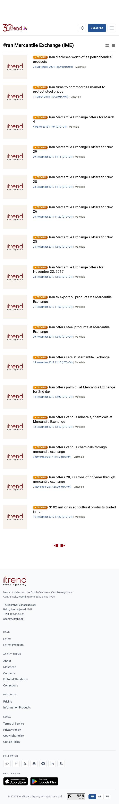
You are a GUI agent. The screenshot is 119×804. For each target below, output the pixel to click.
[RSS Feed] (61, 763)
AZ (99, 796)
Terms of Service (13, 723)
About (7, 661)
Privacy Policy (12, 729)
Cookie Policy (11, 741)
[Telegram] (43, 763)
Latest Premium (13, 645)
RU (107, 796)
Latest (7, 639)
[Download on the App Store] (15, 781)
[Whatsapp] (7, 763)
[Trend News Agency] (14, 581)
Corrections (10, 685)
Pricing (7, 701)
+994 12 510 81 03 (13, 614)
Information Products (17, 707)
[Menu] (111, 28)
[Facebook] (16, 763)
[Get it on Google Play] (44, 781)
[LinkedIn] (52, 763)
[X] (25, 763)
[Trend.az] (15, 28)
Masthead (9, 667)
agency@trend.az (13, 618)
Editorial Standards (15, 679)
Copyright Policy (13, 735)
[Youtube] (34, 763)
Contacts (9, 673)
